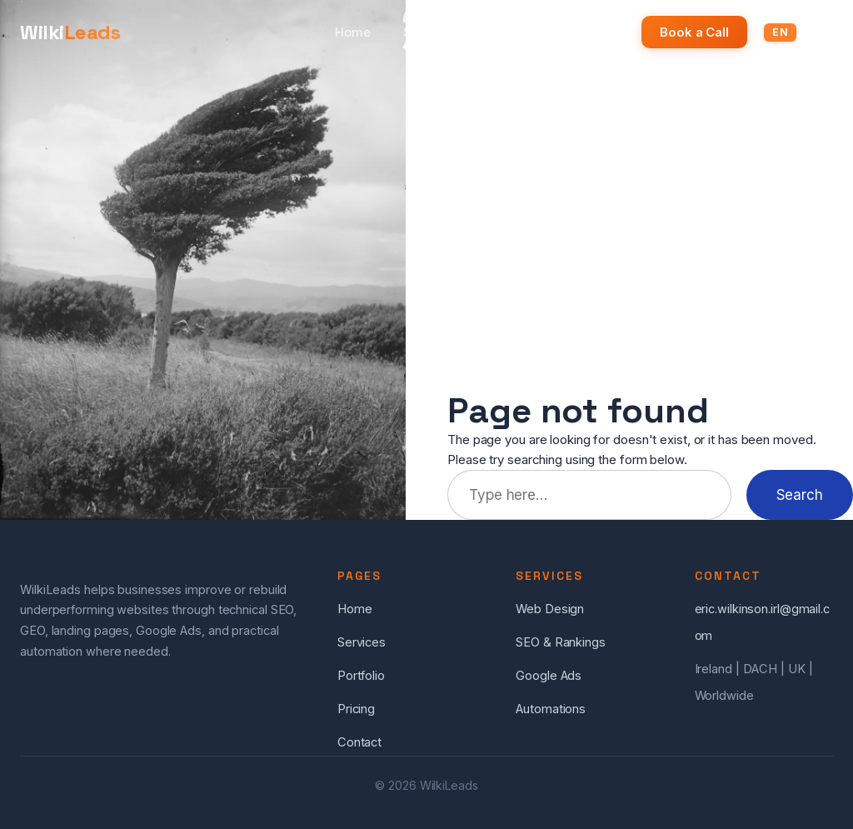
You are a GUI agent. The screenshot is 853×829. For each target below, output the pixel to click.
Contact (359, 742)
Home (353, 32)
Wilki (70, 32)
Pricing (594, 32)
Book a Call (694, 32)
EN (780, 32)
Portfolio (515, 32)
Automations (551, 709)
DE (813, 32)
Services (429, 32)
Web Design (550, 609)
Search (799, 494)
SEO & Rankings (561, 642)
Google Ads (548, 675)
